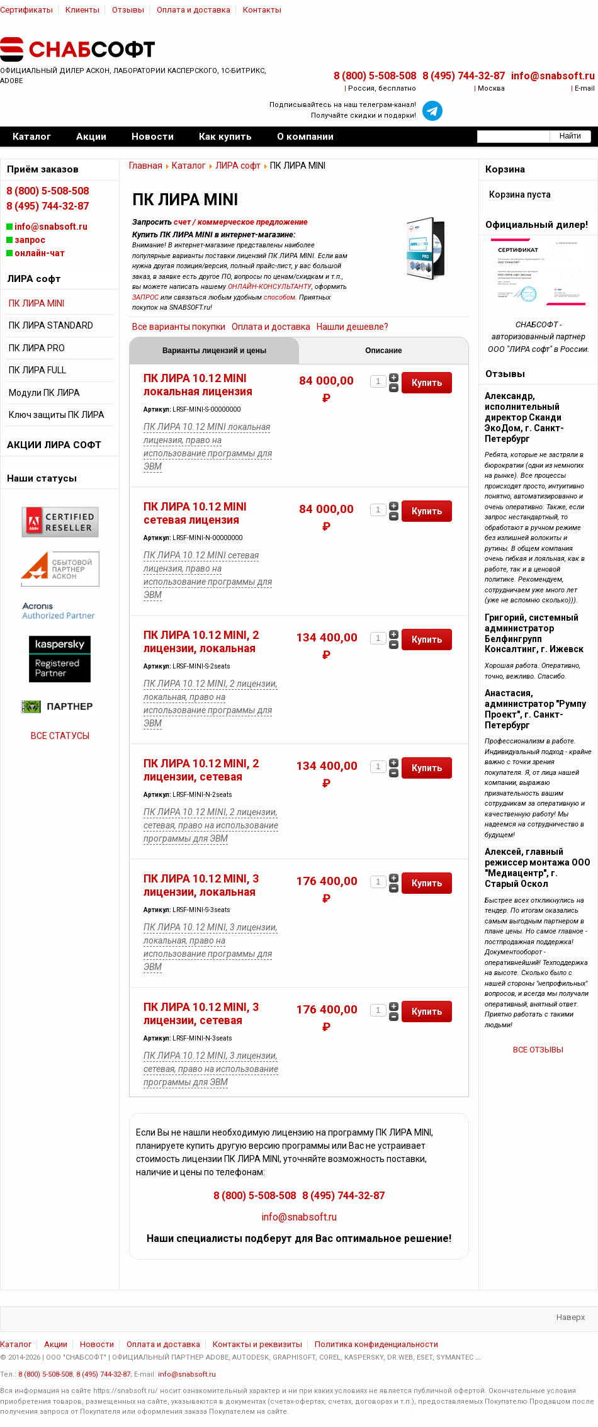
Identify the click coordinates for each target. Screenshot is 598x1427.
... (478, 1357)
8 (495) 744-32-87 (463, 76)
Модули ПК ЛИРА (44, 393)
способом (279, 297)
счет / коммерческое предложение (241, 222)
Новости (97, 1344)
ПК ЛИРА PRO (37, 348)
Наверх (570, 1317)
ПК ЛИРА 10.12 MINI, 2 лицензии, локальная (201, 642)
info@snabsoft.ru (553, 76)
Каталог (189, 166)
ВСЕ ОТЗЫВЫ (538, 1049)
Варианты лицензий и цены (214, 350)
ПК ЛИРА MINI (36, 303)
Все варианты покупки (178, 327)
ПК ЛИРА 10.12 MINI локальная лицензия (198, 385)
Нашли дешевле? (352, 327)
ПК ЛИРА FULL (37, 370)
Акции (55, 1344)
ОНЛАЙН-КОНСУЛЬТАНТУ (270, 287)
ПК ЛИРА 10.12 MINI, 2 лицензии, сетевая (201, 770)
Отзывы (128, 9)
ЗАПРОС (145, 297)
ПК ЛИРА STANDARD (51, 325)
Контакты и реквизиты (257, 1344)
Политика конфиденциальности (376, 1344)
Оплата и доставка (193, 9)
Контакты (262, 9)
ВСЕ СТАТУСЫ (60, 736)
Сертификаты (26, 9)
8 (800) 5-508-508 (375, 76)
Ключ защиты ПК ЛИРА (56, 415)
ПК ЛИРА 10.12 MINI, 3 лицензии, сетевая (201, 1014)
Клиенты (82, 9)
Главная (145, 166)
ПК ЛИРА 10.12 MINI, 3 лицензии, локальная (201, 885)
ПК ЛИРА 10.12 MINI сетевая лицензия (195, 513)
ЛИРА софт (238, 166)
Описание (383, 350)
